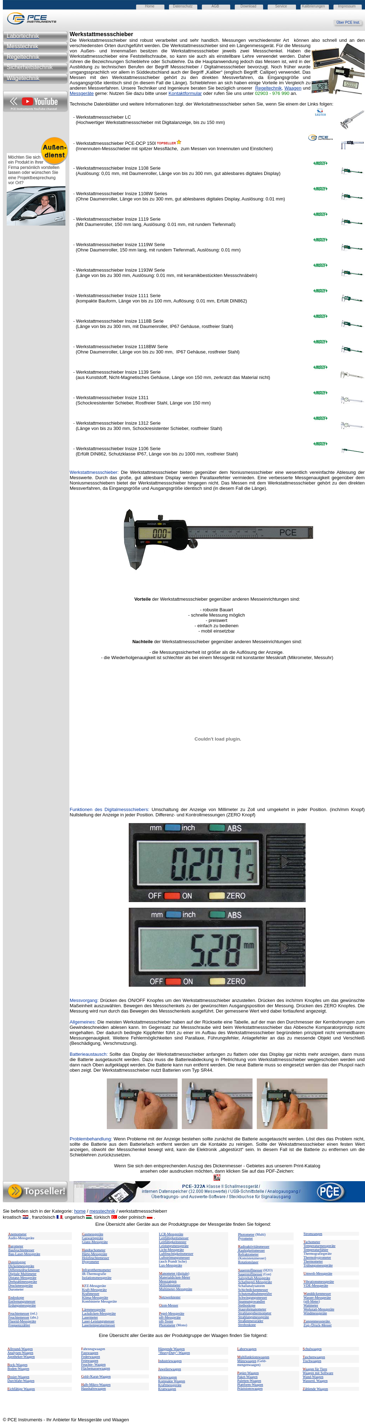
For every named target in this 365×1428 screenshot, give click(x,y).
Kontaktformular (185, 93)
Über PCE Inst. (350, 22)
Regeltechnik (268, 88)
